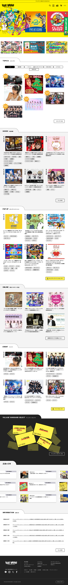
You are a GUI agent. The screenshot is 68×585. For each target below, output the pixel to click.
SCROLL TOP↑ (60, 581)
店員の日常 (34, 69)
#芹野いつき (13, 189)
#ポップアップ (7, 238)
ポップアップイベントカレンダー (56, 278)
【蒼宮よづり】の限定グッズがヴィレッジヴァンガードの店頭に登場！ (12, 186)
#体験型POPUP (36, 269)
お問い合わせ (33, 572)
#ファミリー (28, 240)
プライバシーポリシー (53, 570)
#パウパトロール (50, 236)
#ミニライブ (59, 374)
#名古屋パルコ (55, 376)
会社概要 (39, 570)
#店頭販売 (12, 159)
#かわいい (34, 240)
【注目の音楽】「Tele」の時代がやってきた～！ (45, 473)
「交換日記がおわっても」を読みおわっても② (31, 484)
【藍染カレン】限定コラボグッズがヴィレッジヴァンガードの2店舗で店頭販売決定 (34, 153)
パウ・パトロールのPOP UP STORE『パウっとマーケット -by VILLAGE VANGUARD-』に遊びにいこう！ (55, 232)
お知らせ (26, 570)
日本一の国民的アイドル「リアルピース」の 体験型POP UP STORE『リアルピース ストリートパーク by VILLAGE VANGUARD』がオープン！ (34, 263)
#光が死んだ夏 (28, 189)
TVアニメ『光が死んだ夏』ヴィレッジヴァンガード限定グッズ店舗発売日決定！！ (34, 186)
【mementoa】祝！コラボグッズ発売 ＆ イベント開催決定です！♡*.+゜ (12, 331)
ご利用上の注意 (45, 570)
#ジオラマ (6, 270)
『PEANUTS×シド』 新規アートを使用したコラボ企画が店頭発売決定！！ (34, 331)
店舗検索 (39, 566)
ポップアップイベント (39, 67)
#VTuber (17, 191)
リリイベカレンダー (59, 409)
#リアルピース (28, 269)
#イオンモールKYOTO (8, 161)
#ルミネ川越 (6, 194)
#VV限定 (6, 159)
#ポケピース (49, 267)
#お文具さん (28, 236)
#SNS (33, 156)
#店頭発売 (6, 165)
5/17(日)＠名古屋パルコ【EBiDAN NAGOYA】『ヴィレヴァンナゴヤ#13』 (33, 397)
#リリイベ (12, 374)
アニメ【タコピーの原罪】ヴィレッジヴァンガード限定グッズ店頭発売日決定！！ (55, 186)
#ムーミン (6, 236)
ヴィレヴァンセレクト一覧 (56, 454)
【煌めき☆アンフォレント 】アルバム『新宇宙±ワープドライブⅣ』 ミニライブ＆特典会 (12, 398)
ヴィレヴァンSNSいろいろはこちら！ (53, 1)
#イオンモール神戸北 (8, 163)
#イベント (12, 270)
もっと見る (60, 200)
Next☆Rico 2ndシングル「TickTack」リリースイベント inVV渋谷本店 (55, 397)
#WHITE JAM (7, 156)
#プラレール (6, 268)
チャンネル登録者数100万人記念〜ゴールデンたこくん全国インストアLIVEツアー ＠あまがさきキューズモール (34, 370)
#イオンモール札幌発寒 (30, 159)
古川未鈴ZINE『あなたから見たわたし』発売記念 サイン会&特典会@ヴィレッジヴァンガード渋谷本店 (12, 370)
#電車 (12, 268)
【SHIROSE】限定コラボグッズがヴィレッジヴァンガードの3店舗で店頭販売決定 (12, 153)
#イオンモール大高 (29, 161)
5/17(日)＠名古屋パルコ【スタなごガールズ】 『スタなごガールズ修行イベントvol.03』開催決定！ (55, 370)
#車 (16, 268)
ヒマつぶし (58, 67)
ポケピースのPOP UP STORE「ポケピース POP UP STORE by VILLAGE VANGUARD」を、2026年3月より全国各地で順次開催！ (55, 263)
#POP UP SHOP (13, 236)
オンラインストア (55, 562)
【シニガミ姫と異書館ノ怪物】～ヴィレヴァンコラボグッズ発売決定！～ (12, 309)
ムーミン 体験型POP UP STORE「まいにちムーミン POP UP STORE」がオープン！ (12, 232)
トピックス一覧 (59, 121)
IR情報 (35, 570)
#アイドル (6, 374)
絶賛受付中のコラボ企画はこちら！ (55, 338)
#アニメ (39, 189)
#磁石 (19, 156)
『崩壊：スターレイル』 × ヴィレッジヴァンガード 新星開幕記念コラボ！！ (34, 309)
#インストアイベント (50, 374)
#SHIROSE (14, 156)
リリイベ (29, 67)
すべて (9, 67)
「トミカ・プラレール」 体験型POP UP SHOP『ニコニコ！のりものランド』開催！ (12, 262)
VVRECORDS (48, 67)
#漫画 (34, 189)
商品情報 (19, 67)
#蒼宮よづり (6, 189)
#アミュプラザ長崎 (17, 163)
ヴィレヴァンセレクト (42, 565)
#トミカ (17, 266)
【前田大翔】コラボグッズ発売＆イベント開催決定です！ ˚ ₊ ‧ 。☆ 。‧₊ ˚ (55, 331)
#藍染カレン (28, 156)
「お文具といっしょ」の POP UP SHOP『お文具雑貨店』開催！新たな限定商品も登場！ (34, 232)
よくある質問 (26, 572)
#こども (35, 238)
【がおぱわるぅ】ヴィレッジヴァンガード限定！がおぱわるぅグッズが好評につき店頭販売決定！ (55, 154)
